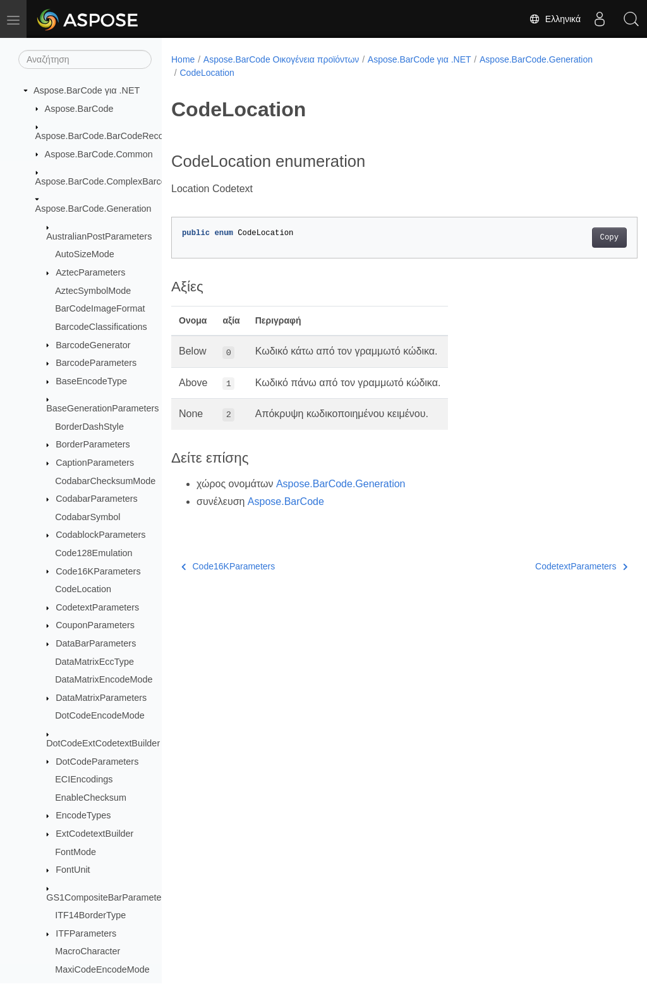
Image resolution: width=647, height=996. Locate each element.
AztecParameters (90, 272)
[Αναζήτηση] (85, 59)
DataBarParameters (96, 643)
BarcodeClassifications (101, 327)
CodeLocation (83, 589)
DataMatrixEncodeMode (103, 679)
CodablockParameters (100, 535)
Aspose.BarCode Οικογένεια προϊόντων (281, 59)
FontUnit (73, 870)
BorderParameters (93, 444)
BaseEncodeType (91, 381)
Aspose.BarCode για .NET (86, 90)
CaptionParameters (95, 463)
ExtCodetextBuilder (94, 834)
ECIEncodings (83, 779)
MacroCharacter (87, 951)
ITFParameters (86, 933)
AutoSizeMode (84, 254)
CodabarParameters (97, 499)
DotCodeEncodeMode (100, 715)
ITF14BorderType (90, 915)
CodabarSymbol (87, 517)
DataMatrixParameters (101, 698)
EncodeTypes (83, 815)
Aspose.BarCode (79, 109)
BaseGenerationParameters (102, 408)
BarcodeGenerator (93, 345)
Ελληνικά (555, 19)
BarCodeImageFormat (100, 308)
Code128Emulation (93, 553)
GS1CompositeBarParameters (107, 897)
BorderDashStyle (89, 427)
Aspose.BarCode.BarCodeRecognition (113, 136)
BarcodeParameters (96, 363)
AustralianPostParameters (99, 236)
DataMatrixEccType (94, 662)
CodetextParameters (97, 607)
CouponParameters (95, 625)
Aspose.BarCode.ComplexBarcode (105, 181)
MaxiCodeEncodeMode (102, 969)
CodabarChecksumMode (105, 481)
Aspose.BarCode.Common (99, 154)
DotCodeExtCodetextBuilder (103, 743)
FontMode (75, 852)
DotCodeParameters (97, 761)
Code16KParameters (98, 571)
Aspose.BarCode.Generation (93, 208)
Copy (576, 237)
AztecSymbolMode (93, 291)
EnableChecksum (90, 798)
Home (183, 59)
